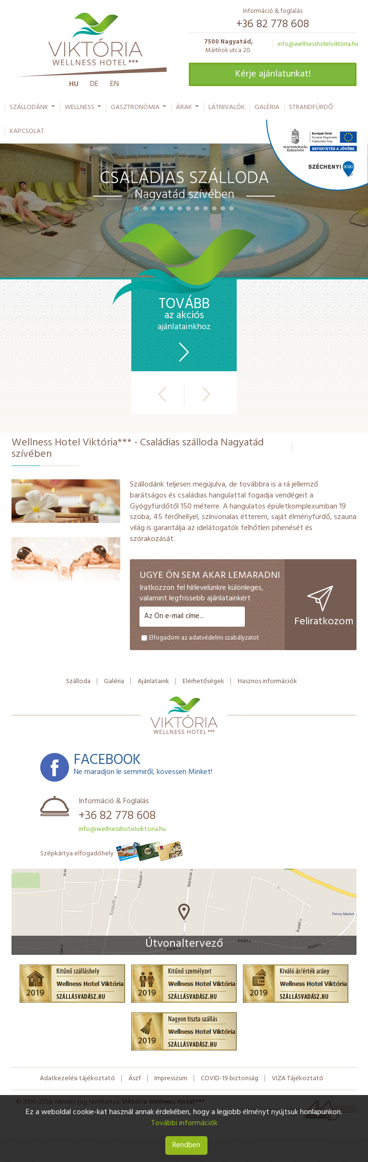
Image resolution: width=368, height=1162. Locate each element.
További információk (184, 1123)
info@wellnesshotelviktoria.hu (317, 44)
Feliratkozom (324, 608)
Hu (74, 84)
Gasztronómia (139, 109)
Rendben (186, 1145)
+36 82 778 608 (272, 24)
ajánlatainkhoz (184, 330)
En (114, 84)
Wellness (83, 109)
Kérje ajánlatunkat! (272, 74)
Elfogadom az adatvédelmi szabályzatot (199, 638)
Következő (206, 394)
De (94, 84)
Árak (188, 109)
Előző (162, 394)
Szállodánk (33, 109)
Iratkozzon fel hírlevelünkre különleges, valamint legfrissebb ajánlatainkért (201, 594)
